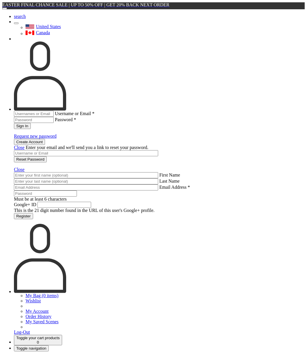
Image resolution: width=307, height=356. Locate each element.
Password (65, 119)
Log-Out (22, 332)
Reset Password (30, 159)
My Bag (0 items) (42, 295)
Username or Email (74, 113)
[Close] (4, 8)
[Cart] (38, 340)
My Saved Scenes (42, 321)
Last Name (169, 181)
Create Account (29, 142)
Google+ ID (25, 204)
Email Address (174, 187)
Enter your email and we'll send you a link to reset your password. (87, 147)
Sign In (22, 126)
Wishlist (33, 300)
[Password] (45, 193)
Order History (38, 316)
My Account (37, 311)
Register (23, 216)
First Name (169, 174)
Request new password (35, 136)
